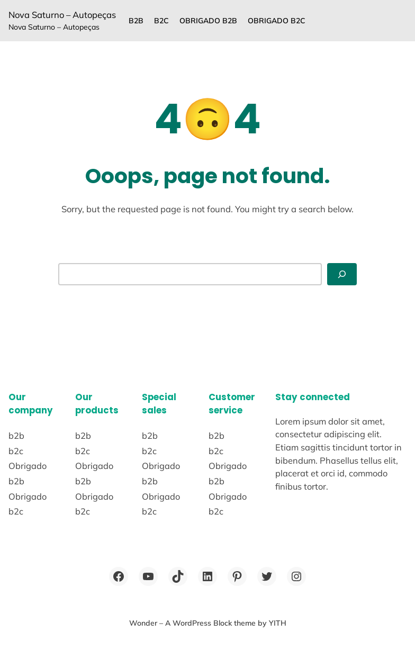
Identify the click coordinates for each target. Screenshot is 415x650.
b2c (161, 20)
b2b (136, 20)
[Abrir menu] (342, 274)
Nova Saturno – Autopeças (62, 14)
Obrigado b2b (208, 20)
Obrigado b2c (276, 20)
